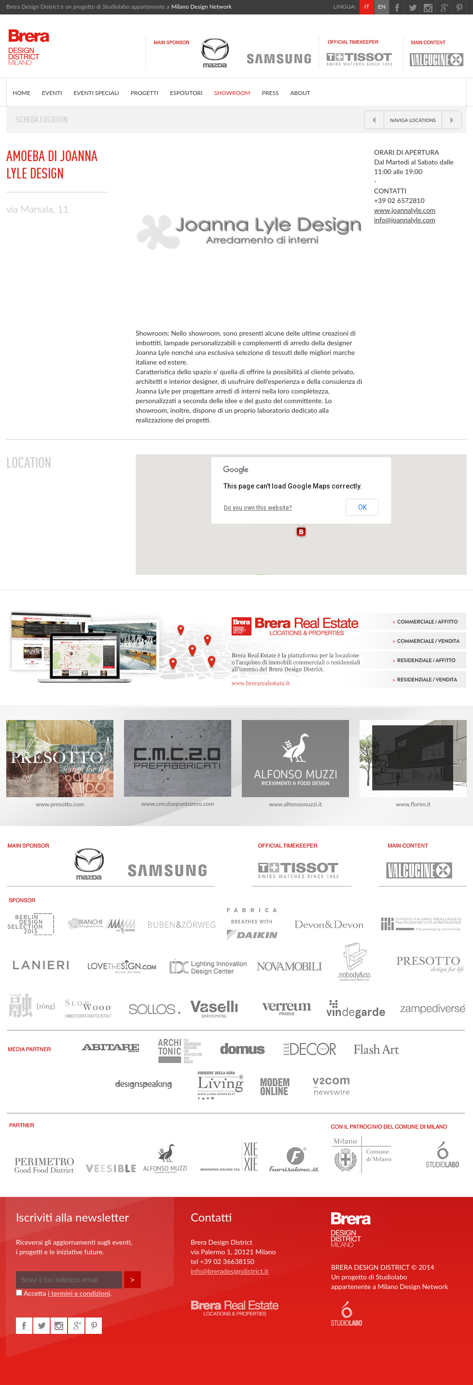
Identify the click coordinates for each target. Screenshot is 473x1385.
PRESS (270, 92)
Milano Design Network (201, 6)
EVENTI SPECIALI (96, 92)
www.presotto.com (59, 764)
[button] (301, 532)
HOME (21, 92)
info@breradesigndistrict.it (229, 1271)
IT (366, 6)
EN (382, 6)
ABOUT (300, 92)
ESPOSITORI (186, 92)
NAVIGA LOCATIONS (413, 120)
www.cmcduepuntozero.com (177, 763)
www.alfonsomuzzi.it (295, 764)
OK (362, 507)
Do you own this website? (258, 507)
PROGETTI (144, 92)
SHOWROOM (232, 92)
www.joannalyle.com (404, 210)
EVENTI (52, 92)
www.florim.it (413, 764)
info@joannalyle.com (404, 220)
